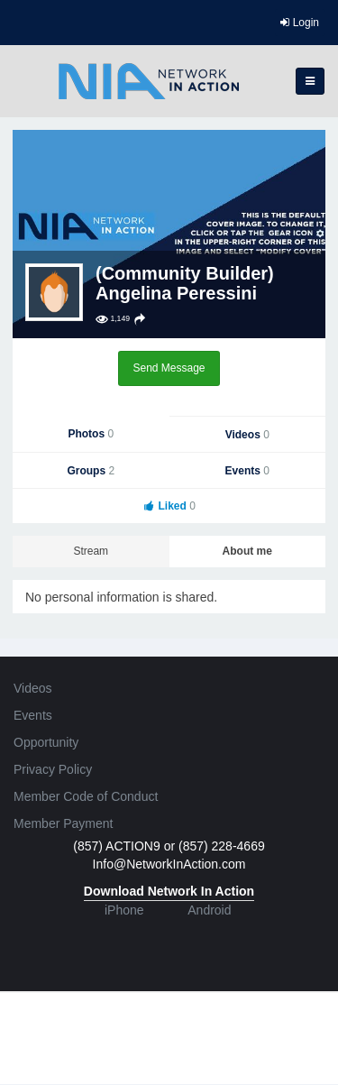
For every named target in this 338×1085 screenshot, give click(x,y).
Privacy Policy (53, 769)
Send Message (168, 368)
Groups (90, 470)
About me (247, 551)
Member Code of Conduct (86, 796)
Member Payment (63, 823)
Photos (91, 434)
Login (299, 22)
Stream (90, 551)
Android (209, 910)
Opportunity (46, 742)
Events (247, 470)
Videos (247, 434)
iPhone (124, 910)
